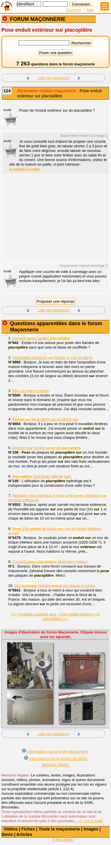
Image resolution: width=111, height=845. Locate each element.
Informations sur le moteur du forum (55, 758)
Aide (90, 10)
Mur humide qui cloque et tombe (54, 586)
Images (91, 828)
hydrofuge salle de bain (41, 476)
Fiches (28, 828)
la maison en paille (24, 169)
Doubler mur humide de (46, 448)
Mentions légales (55, 764)
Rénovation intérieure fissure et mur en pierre (52, 357)
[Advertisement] (52, 222)
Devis (7, 834)
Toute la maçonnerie (59, 828)
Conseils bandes (41, 338)
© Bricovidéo (62, 840)
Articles (24, 834)
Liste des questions (53, 78)
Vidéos (11, 828)
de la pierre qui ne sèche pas (45, 419)
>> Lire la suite (89, 821)
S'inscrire (73, 10)
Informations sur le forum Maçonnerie (55, 751)
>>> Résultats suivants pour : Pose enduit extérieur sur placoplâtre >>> (55, 616)
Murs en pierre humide (30, 391)
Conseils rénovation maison (49, 562)
